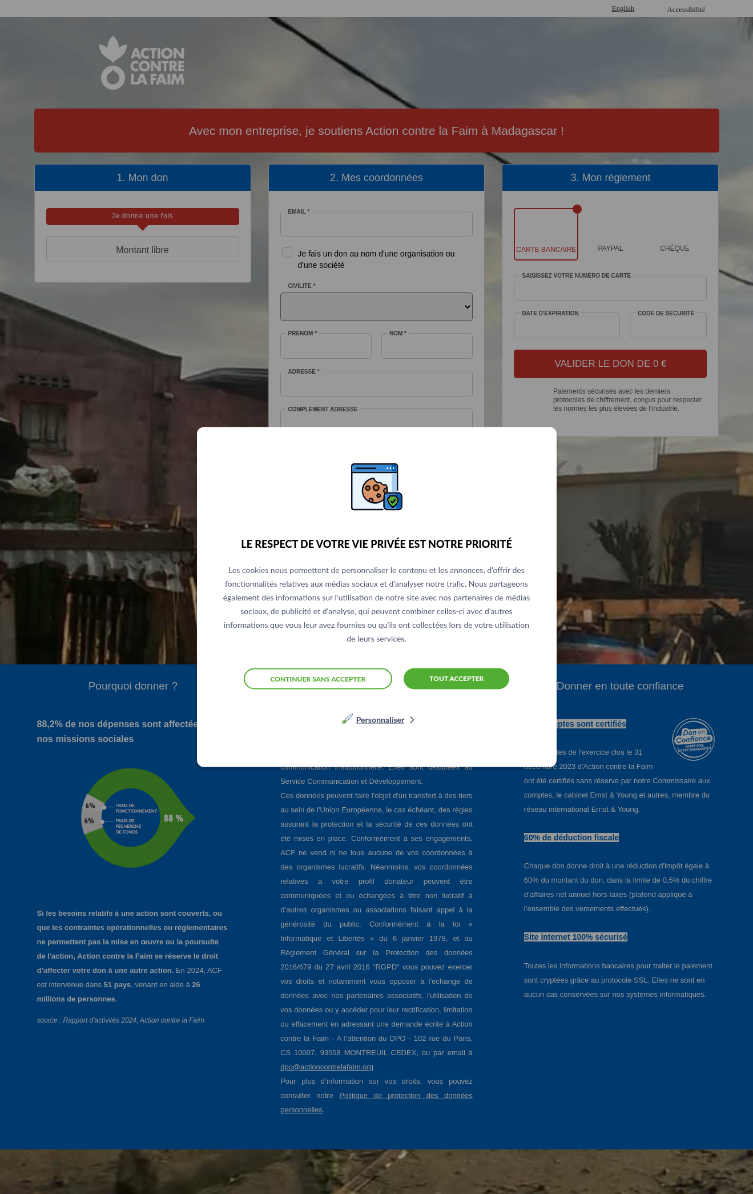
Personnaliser (380, 719)
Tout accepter (456, 678)
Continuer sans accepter (318, 678)
